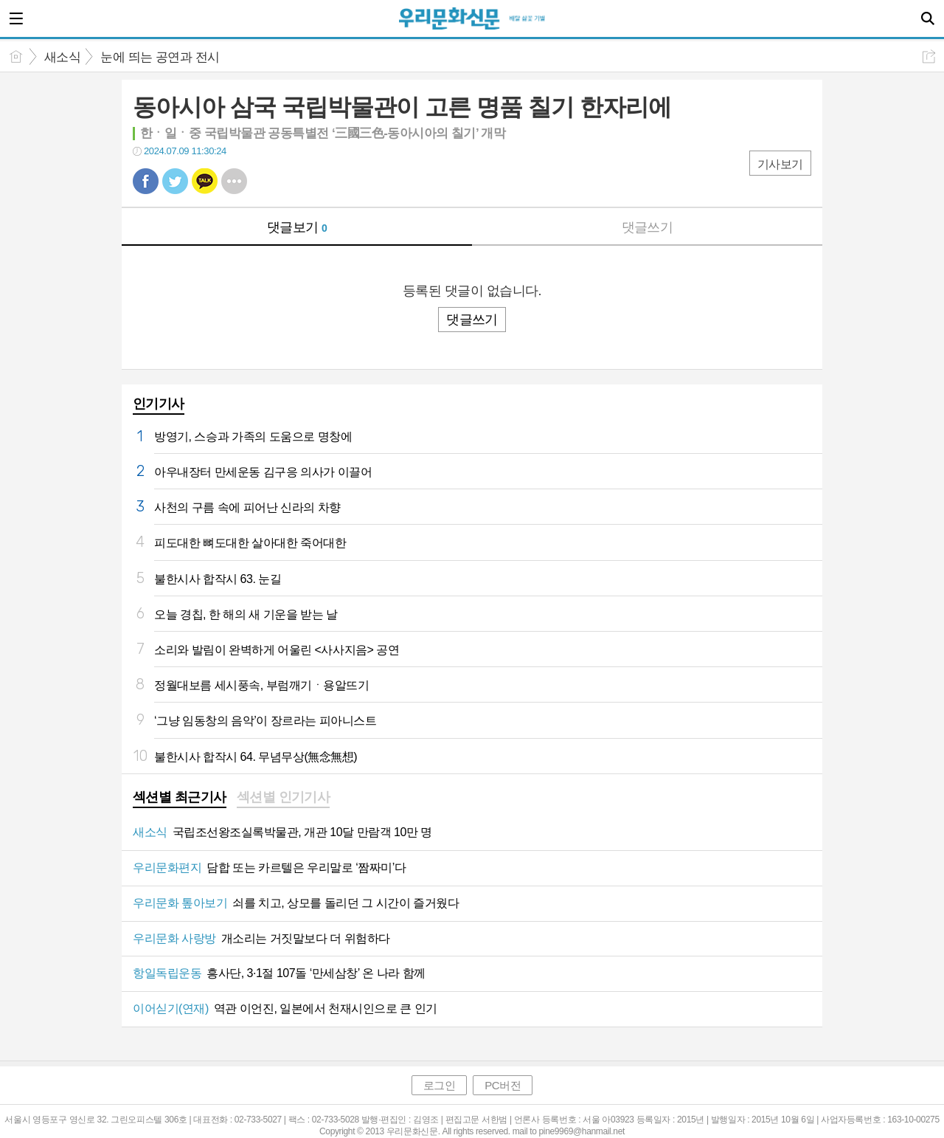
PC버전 (503, 1085)
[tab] (180, 798)
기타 (234, 181)
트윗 (175, 181)
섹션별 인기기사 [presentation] (283, 797)
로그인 (439, 1085)
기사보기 (780, 164)
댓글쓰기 (647, 227)
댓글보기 (297, 227)
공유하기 (928, 56)
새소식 (62, 57)
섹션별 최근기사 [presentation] (179, 797)
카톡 (205, 181)
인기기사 (158, 403)
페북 (146, 181)
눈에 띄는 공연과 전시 (159, 57)
